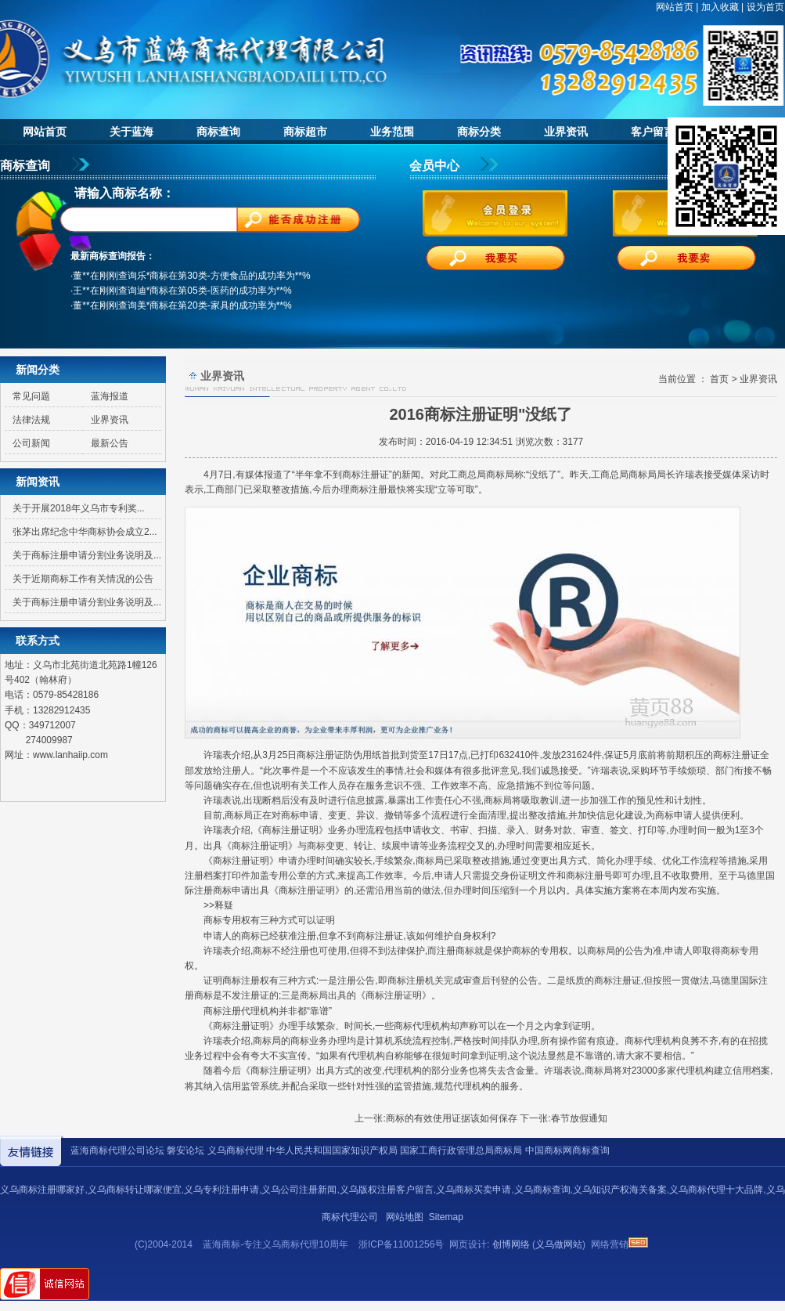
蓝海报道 (109, 396)
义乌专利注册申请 (221, 1189)
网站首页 (674, 7)
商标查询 (218, 131)
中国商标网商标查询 (567, 1150)
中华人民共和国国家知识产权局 (332, 1150)
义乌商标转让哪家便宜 (135, 1189)
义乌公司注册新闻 (299, 1189)
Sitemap (446, 1217)
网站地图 (404, 1217)
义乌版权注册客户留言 (387, 1189)
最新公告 (109, 443)
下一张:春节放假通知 (563, 1118)
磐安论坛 (185, 1150)
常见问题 (31, 396)
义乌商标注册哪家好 (42, 1189)
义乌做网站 (558, 1244)
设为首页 (765, 7)
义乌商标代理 (235, 1150)
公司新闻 (31, 443)
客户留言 (653, 131)
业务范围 (392, 131)
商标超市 (305, 131)
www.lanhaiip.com (70, 754)
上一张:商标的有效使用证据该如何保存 (436, 1118)
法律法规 (31, 419)
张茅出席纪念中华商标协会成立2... (85, 531)
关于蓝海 (131, 131)
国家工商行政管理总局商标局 (461, 1150)
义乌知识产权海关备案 (620, 1189)
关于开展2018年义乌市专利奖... (79, 508)
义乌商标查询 (542, 1189)
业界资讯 (566, 131)
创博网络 (511, 1244)
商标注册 (361, 474)
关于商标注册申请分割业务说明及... (87, 555)
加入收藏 (720, 7)
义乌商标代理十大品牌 (716, 1189)
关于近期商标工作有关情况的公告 (83, 578)
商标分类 (479, 131)
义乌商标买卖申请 (473, 1189)
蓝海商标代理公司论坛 (117, 1150)
